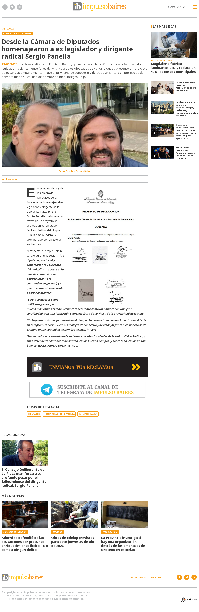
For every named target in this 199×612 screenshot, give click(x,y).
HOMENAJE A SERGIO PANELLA (59, 414)
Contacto (155, 577)
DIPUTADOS (34, 414)
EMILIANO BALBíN (88, 414)
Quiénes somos (138, 577)
